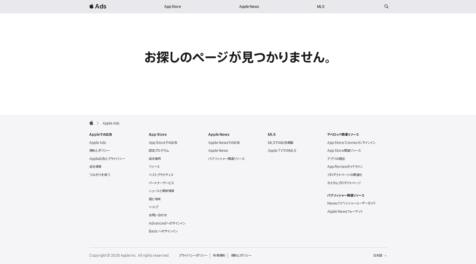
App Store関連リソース (344, 151)
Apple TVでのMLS (282, 151)
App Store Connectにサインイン (351, 143)
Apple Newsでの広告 (224, 143)
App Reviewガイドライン (345, 167)
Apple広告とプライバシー (107, 159)
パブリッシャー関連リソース (226, 159)
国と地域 (155, 199)
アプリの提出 (336, 159)
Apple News (249, 7)
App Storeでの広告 (163, 143)
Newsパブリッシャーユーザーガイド (351, 203)
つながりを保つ (99, 175)
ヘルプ (153, 207)
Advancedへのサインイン (167, 223)
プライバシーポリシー (193, 255)
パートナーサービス (161, 183)
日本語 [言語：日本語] (380, 255)
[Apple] (91, 122)
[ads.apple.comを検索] (386, 6)
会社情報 (95, 167)
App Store (172, 7)
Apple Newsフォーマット (345, 211)
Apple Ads (97, 143)
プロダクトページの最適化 (344, 175)
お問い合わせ (158, 215)
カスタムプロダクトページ (344, 183)
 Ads (97, 6)
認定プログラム (159, 151)
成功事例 (155, 159)
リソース (154, 167)
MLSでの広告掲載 (280, 143)
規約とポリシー (99, 151)
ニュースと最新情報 (161, 191)
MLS (321, 7)
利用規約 (219, 255)
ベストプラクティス (161, 175)
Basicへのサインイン (163, 231)
